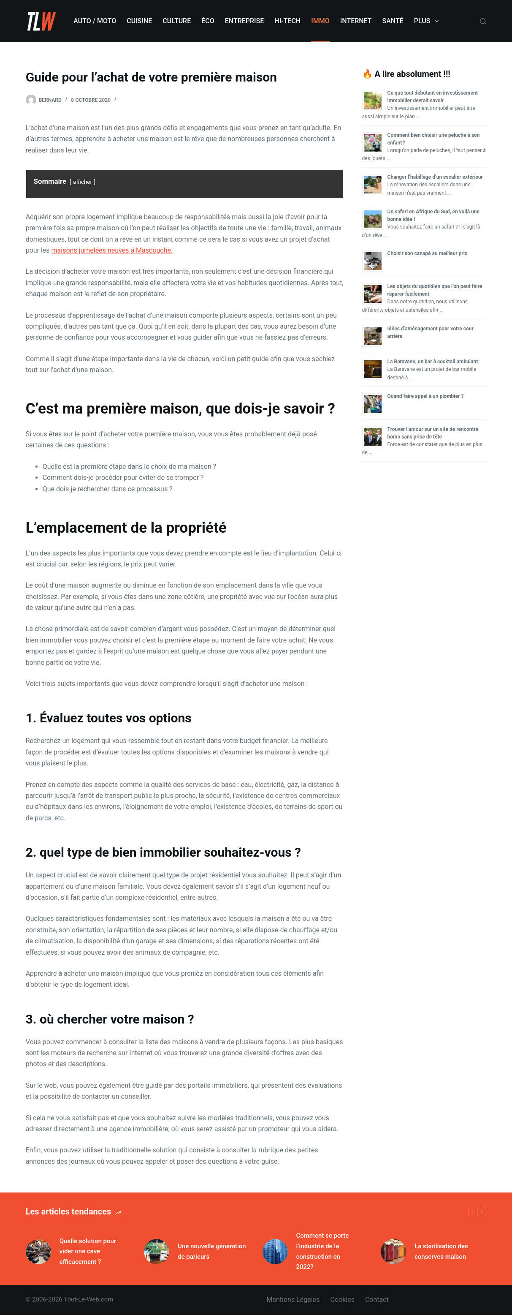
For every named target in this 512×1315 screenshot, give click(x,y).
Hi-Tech (287, 21)
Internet (356, 21)
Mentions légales (293, 1300)
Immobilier (134, 100)
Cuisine (139, 21)
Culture (177, 21)
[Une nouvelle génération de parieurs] (156, 1251)
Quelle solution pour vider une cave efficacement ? (88, 1251)
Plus (428, 21)
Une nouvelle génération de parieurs (212, 1251)
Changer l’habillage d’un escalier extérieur (435, 177)
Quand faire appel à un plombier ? (425, 396)
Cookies (342, 1300)
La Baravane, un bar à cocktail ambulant (432, 362)
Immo (320, 21)
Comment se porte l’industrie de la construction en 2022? (322, 1251)
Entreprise (244, 21)
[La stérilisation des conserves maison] (393, 1251)
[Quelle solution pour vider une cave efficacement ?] (38, 1251)
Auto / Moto (94, 21)
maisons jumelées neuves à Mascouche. (112, 250)
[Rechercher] (483, 21)
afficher (82, 182)
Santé (393, 21)
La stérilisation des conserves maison (441, 1251)
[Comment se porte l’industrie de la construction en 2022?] (275, 1251)
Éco (207, 21)
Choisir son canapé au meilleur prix (427, 253)
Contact (377, 1300)
